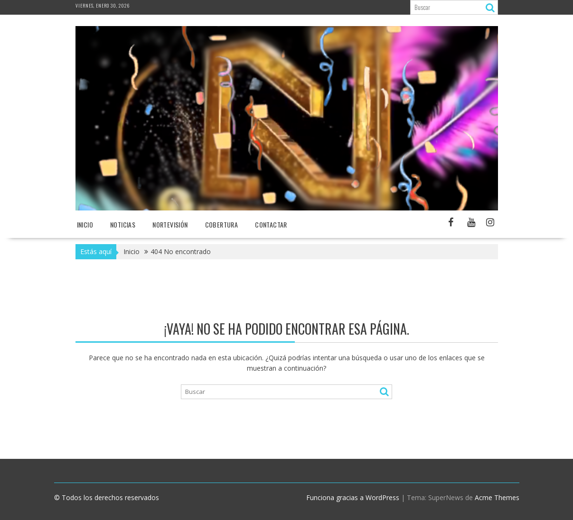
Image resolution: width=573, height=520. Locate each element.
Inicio (85, 224)
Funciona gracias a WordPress (352, 497)
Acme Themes (497, 497)
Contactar (271, 224)
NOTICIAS (122, 224)
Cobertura (221, 224)
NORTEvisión (170, 224)
